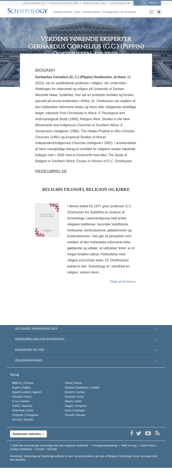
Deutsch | (75, 392)
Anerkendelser (91, 12)
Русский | (75, 415)
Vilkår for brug (128, 445)
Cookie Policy (147, 445)
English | (21, 387)
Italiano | (73, 401)
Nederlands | (23, 410)
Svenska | (22, 419)
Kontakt (40, 449)
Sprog (14, 374)
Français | (21, 396)
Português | (25, 415)
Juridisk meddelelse (21, 449)
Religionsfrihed (62, 12)
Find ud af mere (123, 281)
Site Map (52, 449)
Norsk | (75, 410)
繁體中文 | (22, 383)
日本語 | (22, 405)
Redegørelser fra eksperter (119, 12)
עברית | (21, 401)
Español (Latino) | (26, 392)
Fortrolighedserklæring (104, 445)
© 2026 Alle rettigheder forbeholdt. (49, 445)
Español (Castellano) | (82, 387)
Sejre (77, 12)
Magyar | (76, 405)
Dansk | (73, 383)
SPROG (148, 3)
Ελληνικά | (74, 396)
